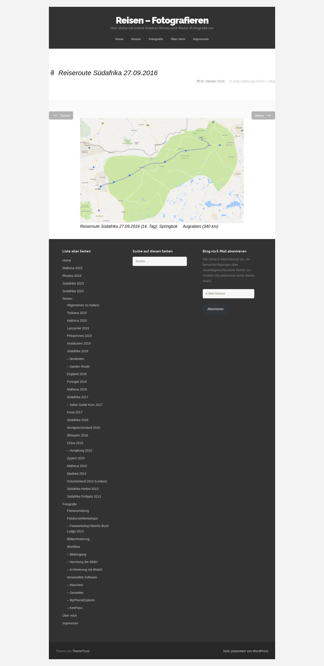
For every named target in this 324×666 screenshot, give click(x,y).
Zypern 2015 (76, 458)
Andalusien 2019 (79, 343)
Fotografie (156, 39)
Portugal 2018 (77, 381)
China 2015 (75, 443)
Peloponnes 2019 (79, 336)
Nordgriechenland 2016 (83, 427)
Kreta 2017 (75, 412)
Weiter (263, 115)
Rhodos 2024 (71, 276)
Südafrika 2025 (73, 291)
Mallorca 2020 (77, 320)
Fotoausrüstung (78, 511)
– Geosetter (75, 592)
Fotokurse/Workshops (82, 518)
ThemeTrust (80, 651)
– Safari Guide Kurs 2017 (84, 405)
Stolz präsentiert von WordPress (246, 651)
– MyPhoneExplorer (81, 600)
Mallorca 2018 (77, 389)
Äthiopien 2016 (77, 435)
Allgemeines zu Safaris (83, 305)
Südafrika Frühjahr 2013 (84, 496)
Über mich (178, 39)
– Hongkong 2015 (79, 450)
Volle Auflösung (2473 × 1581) (254, 81)
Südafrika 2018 (77, 351)
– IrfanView (75, 585)
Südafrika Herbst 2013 (82, 489)
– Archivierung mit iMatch (84, 569)
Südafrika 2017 (77, 397)
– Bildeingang (76, 554)
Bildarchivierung (78, 539)
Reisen (136, 39)
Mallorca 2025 (72, 268)
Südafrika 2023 (73, 283)
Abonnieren (215, 309)
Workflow (73, 547)
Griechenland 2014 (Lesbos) (87, 481)
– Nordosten (75, 359)
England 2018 (76, 374)
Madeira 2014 (76, 473)
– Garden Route (78, 366)
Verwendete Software (82, 577)
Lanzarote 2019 (78, 328)
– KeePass (74, 608)
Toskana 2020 (77, 313)
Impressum (201, 39)
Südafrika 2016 (77, 420)
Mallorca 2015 (77, 466)
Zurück (61, 115)
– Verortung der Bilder (82, 562)
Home (119, 39)
